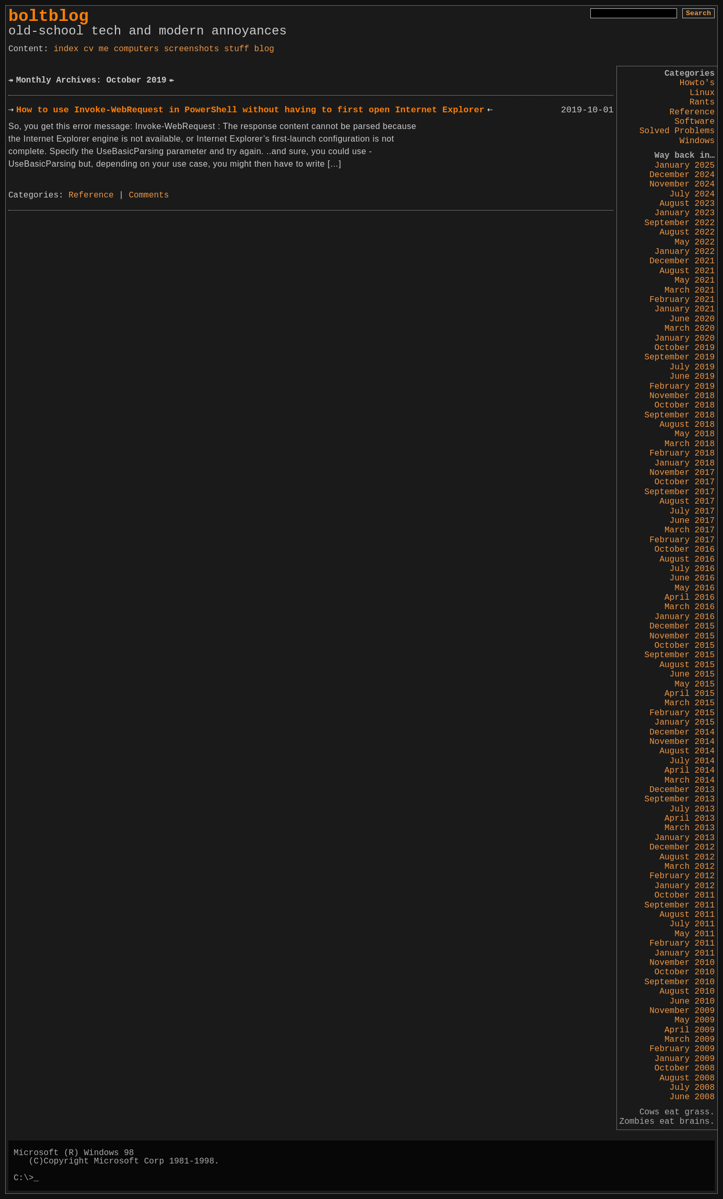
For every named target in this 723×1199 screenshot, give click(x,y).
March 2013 (689, 828)
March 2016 (689, 607)
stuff (236, 49)
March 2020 (689, 328)
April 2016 (689, 597)
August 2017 (687, 501)
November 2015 (682, 636)
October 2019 (685, 348)
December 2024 (682, 175)
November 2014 (682, 742)
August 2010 (687, 991)
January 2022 (685, 252)
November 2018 (682, 396)
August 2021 (687, 271)
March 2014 (689, 780)
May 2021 (694, 280)
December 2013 (682, 790)
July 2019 (692, 367)
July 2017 (692, 511)
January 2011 (685, 953)
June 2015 (692, 674)
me (104, 49)
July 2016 (692, 569)
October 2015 (685, 645)
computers (136, 49)
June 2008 (692, 1097)
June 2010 (692, 1001)
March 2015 (689, 703)
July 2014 (692, 761)
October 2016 (685, 549)
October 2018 (685, 405)
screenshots (191, 49)
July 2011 (692, 924)
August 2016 (687, 559)
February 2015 (682, 713)
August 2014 (687, 751)
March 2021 (689, 290)
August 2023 (687, 203)
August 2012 (687, 857)
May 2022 (694, 242)
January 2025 (685, 165)
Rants (702, 102)
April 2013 (689, 818)
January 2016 (685, 617)
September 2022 (680, 223)
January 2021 (685, 309)
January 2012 (685, 886)
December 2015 (682, 626)
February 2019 (682, 386)
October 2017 (685, 482)
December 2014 (682, 732)
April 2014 (689, 770)
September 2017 (680, 492)
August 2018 (687, 424)
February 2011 (682, 943)
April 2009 (689, 1030)
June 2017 (692, 521)
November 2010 (682, 963)
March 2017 (689, 530)
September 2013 (680, 799)
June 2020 (692, 319)
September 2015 (680, 655)
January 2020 (685, 338)
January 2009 (685, 1059)
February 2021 (682, 300)
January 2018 (685, 463)
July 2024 (692, 194)
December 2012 (682, 847)
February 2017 (682, 540)
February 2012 (682, 876)
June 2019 (692, 376)
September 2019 (680, 357)
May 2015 (694, 684)
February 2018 (682, 453)
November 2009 (682, 1011)
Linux (702, 93)
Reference (692, 112)
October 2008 (685, 1068)
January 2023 (685, 213)
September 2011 (680, 905)
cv (89, 49)
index (65, 49)
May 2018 (694, 434)
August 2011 (687, 914)
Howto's (697, 83)
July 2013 (692, 809)
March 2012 (689, 866)
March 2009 (689, 1039)
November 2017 (682, 473)
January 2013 (685, 838)
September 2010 (680, 982)
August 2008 (687, 1078)
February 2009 (682, 1049)
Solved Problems (677, 131)
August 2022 (687, 232)
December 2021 (682, 261)
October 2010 (685, 972)
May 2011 (694, 934)
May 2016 (694, 588)
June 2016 (692, 578)
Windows (697, 141)
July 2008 (692, 1087)
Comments (149, 195)
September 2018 (680, 415)
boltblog (48, 16)
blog (264, 49)
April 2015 (689, 694)
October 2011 (685, 895)
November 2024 (682, 184)
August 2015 (687, 665)
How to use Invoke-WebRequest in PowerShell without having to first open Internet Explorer (250, 110)
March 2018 (689, 444)
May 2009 (694, 1020)
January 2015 (685, 722)
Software (694, 121)
